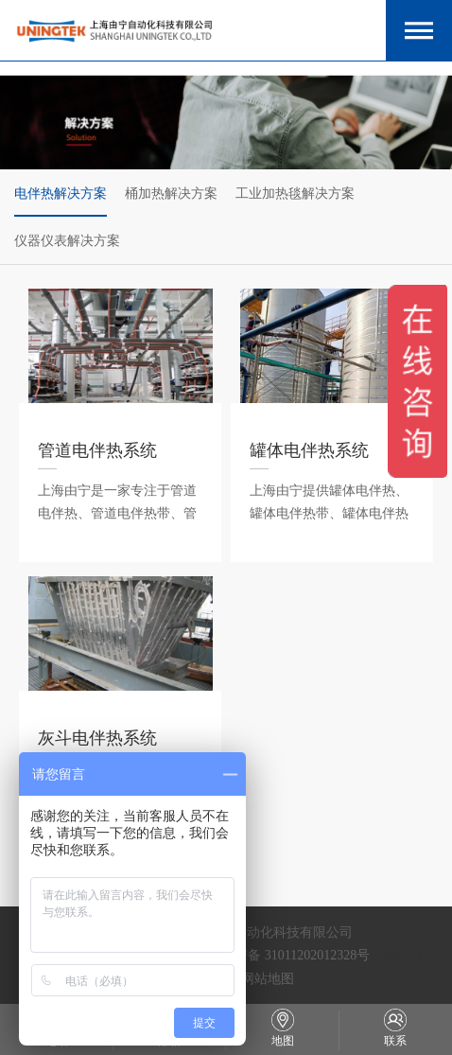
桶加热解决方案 (171, 193)
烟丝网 (403, 955)
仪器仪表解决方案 (67, 240)
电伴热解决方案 (60, 193)
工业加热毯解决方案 (295, 193)
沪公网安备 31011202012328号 (282, 955)
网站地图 (267, 978)
